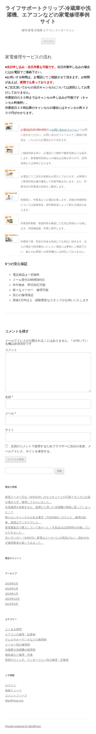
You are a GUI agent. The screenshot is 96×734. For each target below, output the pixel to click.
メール (10, 413)
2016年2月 (11, 588)
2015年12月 (12, 598)
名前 (9, 397)
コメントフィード (16, 695)
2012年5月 (11, 603)
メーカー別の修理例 (17, 644)
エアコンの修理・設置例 (20, 634)
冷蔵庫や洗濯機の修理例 (20, 649)
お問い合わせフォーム (64, 129)
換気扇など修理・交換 (19, 654)
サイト (9, 430)
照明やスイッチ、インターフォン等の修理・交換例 (36, 659)
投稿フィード (13, 690)
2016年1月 (11, 593)
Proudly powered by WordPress (23, 726)
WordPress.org (14, 700)
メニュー (48, 41)
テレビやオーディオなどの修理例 (25, 639)
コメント (11, 350)
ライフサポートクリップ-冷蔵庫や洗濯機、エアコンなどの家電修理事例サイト (48, 14)
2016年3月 (11, 583)
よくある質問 (13, 629)
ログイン (10, 685)
